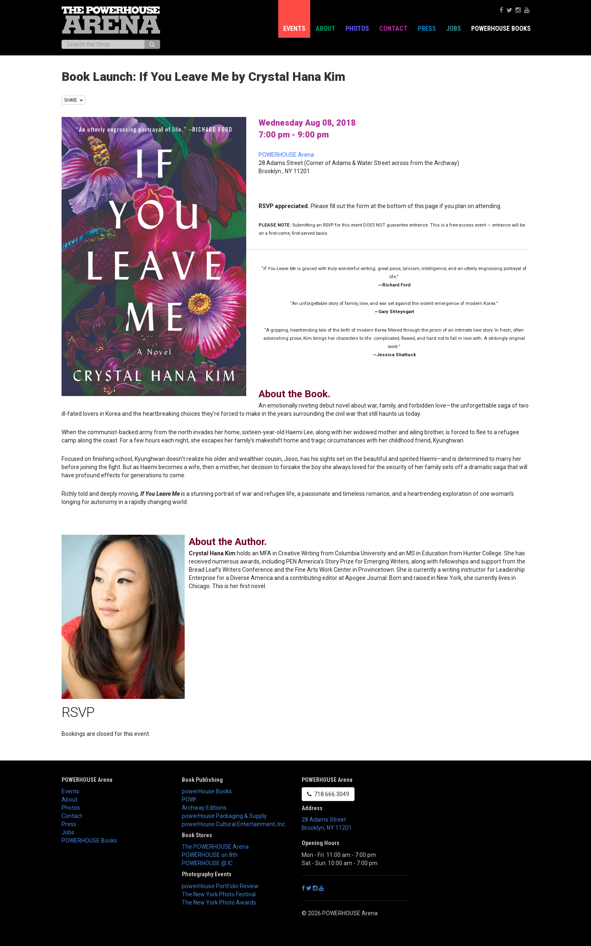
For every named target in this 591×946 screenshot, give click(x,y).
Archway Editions (204, 807)
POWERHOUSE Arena (286, 154)
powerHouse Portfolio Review (220, 886)
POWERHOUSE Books (501, 28)
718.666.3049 (328, 794)
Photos (357, 28)
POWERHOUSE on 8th (210, 855)
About (325, 28)
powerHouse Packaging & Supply (224, 816)
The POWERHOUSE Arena (215, 846)
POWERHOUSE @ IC (207, 863)
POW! (189, 799)
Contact (393, 28)
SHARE (73, 100)
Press (427, 28)
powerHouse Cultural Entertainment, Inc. (234, 824)
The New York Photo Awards (219, 902)
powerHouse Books (207, 791)
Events (294, 28)
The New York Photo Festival (219, 894)
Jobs (453, 28)
